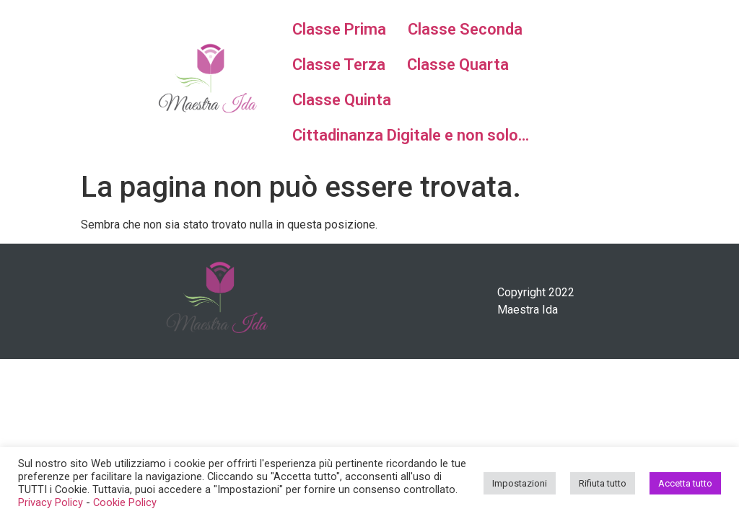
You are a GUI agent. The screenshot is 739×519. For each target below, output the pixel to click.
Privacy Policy (50, 502)
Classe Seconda (465, 29)
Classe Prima (339, 29)
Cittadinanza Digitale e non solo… (410, 135)
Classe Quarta (458, 65)
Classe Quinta (341, 100)
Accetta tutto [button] (685, 483)
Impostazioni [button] (519, 483)
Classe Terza (338, 65)
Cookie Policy (125, 502)
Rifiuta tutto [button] (602, 483)
